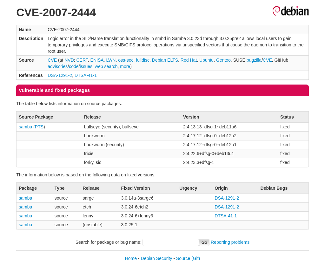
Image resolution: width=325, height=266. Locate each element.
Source (183, 258)
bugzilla (254, 60)
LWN (111, 60)
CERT (82, 60)
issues (86, 66)
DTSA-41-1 (86, 75)
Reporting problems (230, 242)
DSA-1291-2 (60, 75)
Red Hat (189, 60)
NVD (69, 60)
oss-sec (125, 60)
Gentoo (223, 60)
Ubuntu (206, 60)
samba (25, 126)
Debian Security (156, 258)
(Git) (195, 258)
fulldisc (142, 60)
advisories (58, 66)
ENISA (97, 60)
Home (131, 258)
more (125, 66)
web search (106, 66)
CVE (52, 60)
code (73, 66)
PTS (39, 126)
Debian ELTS (165, 60)
